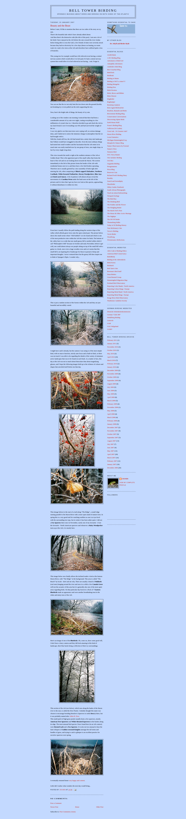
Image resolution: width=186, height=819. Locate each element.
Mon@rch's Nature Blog (115, 143)
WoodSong (111, 237)
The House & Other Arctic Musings (119, 213)
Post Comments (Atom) (68, 812)
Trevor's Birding (112, 231)
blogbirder (110, 99)
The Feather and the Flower (116, 205)
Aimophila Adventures (114, 64)
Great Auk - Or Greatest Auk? (117, 131)
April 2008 (111, 414)
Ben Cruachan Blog (114, 70)
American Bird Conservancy (116, 254)
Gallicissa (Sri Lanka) (114, 128)
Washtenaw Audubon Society (117, 301)
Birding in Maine (113, 78)
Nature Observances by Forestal (118, 146)
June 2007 (110, 448)
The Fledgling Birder (114, 208)
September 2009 (112, 380)
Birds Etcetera (112, 90)
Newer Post (54, 807)
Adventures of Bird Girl (115, 61)
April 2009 (111, 397)
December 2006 (112, 468)
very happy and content (77, 780)
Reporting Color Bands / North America (120, 286)
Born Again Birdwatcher (115, 108)
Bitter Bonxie (111, 96)
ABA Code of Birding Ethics (117, 251)
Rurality (110, 178)
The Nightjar (111, 216)
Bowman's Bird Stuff (114, 271)
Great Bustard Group (114, 277)
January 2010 (111, 367)
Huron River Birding (114, 134)
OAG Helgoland (112, 326)
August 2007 (111, 441)
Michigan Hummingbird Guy (117, 140)
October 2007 (111, 434)
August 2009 (111, 384)
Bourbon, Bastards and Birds (117, 111)
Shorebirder (111, 184)
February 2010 (112, 364)
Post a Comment (55, 803)
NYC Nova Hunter (113, 155)
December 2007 (112, 427)
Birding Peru (111, 87)
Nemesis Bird (111, 152)
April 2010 (111, 357)
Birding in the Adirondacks (116, 260)
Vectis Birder (111, 234)
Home (77, 807)
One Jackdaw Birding (114, 158)
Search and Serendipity (115, 181)
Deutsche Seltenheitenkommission (118, 312)
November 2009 (112, 374)
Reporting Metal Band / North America (120, 292)
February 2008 (112, 421)
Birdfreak (110, 75)
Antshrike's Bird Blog (114, 67)
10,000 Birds (111, 55)
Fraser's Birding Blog (114, 125)
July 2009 (110, 387)
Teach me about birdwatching (117, 193)
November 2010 (112, 347)
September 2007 (112, 437)
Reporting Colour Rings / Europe (118, 289)
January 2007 (111, 464)
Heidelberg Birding (113, 317)
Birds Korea (111, 263)
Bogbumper (111, 102)
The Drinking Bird (113, 202)
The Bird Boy (112, 199)
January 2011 (111, 344)
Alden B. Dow (74, 716)
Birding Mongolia (113, 84)
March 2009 (111, 401)
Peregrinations (112, 166)
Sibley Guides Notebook (115, 187)
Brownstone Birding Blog (116, 114)
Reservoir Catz (112, 172)
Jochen (125, 479)
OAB (109, 323)
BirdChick (110, 72)
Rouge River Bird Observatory (117, 298)
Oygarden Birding (113, 164)
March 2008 (111, 417)
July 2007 (110, 444)
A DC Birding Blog (113, 58)
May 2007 (110, 451)
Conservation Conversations (116, 117)
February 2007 (112, 461)
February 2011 (112, 340)
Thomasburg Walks (113, 222)
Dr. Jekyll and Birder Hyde (119, 44)
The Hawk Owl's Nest (114, 211)
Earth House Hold (113, 122)
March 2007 (111, 458)
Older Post (99, 807)
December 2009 (112, 370)
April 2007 (111, 454)
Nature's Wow (112, 149)
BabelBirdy (111, 257)
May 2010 (110, 354)
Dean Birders (111, 274)
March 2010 (111, 360)
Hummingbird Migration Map (117, 280)
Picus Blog (111, 169)
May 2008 (110, 411)
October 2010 (111, 350)
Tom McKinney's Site (114, 228)
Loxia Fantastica (112, 137)
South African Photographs (116, 190)
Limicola (110, 320)
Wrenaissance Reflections (116, 240)
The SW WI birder (113, 219)
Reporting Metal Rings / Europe (118, 295)
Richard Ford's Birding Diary (117, 175)
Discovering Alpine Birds (115, 119)
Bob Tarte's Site (112, 268)
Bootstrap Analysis (113, 105)
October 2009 (111, 377)
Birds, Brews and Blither (115, 93)
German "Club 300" (114, 315)
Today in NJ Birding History (116, 225)
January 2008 (111, 424)
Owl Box (110, 161)
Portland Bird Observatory (116, 283)
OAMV (109, 329)
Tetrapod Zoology (113, 196)
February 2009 (112, 404)
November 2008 (112, 407)
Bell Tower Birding (93, 10)
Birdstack (110, 265)
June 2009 (110, 390)
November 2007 (112, 431)
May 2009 (110, 394)
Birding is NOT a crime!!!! (116, 81)
